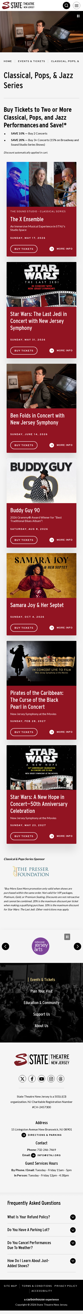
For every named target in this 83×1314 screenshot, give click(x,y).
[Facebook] (32, 1078)
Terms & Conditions (37, 1286)
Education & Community (41, 1003)
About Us (41, 1026)
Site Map (10, 1286)
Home (8, 61)
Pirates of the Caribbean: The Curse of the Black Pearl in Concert (36, 700)
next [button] (77, 946)
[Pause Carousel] (67, 937)
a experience (41, 1299)
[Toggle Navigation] (76, 5)
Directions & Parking (45, 1135)
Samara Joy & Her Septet (37, 605)
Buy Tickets (24, 249)
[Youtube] (41, 1078)
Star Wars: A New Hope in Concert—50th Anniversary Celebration (39, 804)
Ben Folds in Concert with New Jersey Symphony (37, 419)
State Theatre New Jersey (29, 5)
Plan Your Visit (41, 991)
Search (66, 5)
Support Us (41, 1014)
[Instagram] (51, 1078)
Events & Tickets (31, 61)
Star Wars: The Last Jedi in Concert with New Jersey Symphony (38, 321)
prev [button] (5, 946)
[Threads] (60, 1078)
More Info (65, 248)
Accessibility (41, 1291)
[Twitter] (22, 1078)
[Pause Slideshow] (78, 16)
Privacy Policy (65, 1286)
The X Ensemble (27, 219)
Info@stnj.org (49, 1155)
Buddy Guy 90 (25, 510)
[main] (41, 470)
